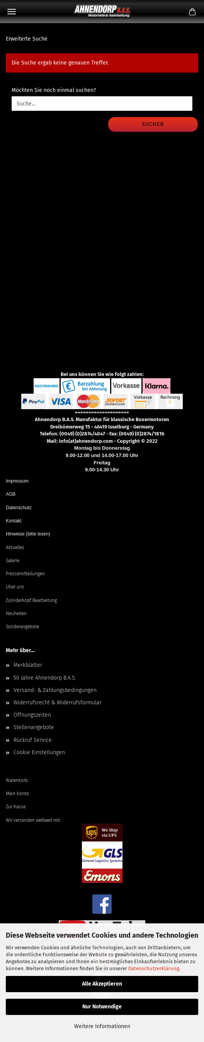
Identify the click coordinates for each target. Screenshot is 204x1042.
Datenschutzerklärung (153, 968)
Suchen (153, 124)
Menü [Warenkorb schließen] (11, 11)
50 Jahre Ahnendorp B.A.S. (45, 678)
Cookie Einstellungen (39, 752)
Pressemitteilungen (25, 573)
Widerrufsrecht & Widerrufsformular (58, 702)
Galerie (12, 560)
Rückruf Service (33, 740)
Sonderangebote (22, 626)
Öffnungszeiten (32, 715)
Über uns (15, 587)
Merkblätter (28, 665)
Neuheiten (16, 613)
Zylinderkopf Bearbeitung (31, 600)
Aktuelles (15, 547)
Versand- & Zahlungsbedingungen (55, 690)
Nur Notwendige (102, 1006)
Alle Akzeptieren (102, 984)
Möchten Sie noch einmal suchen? (54, 90)
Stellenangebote (34, 727)
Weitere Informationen (102, 1026)
